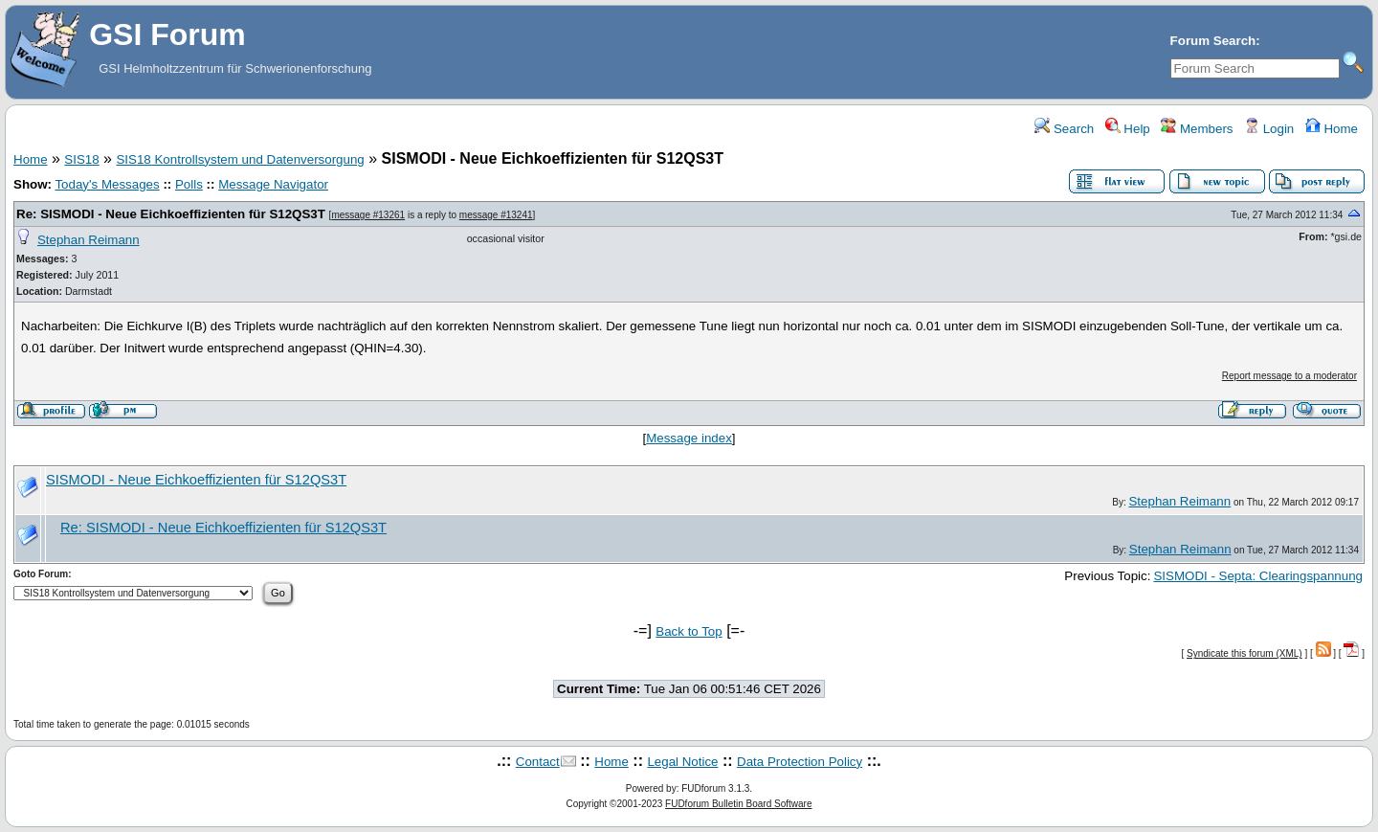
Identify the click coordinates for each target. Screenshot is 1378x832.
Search (1064, 129)
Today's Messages (107, 184)
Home (1331, 129)
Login (1269, 129)
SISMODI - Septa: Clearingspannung (1258, 576)
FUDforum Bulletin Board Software (738, 803)
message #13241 (496, 215)
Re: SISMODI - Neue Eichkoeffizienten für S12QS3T (170, 214)
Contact (538, 761)
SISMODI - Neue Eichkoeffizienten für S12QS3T (196, 479)
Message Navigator (273, 184)
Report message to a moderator (1289, 376)
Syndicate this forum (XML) (1244, 653)
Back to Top (689, 631)
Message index (689, 438)
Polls (189, 184)
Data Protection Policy (799, 761)
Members (1197, 129)
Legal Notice (682, 761)
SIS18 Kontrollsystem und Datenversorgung (240, 159)
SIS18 (81, 159)
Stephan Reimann (88, 240)
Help (1127, 129)
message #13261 (368, 215)
